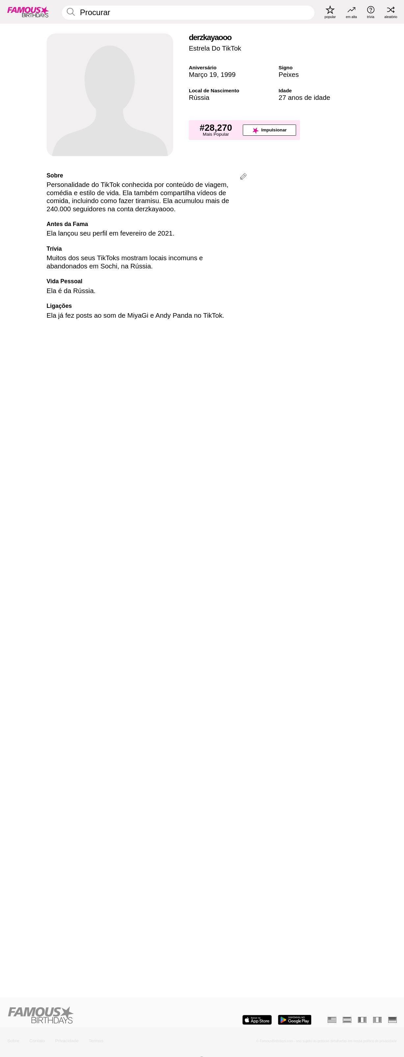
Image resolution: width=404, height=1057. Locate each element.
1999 (228, 74)
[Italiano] (377, 1020)
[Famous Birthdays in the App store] (257, 1020)
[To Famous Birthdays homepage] (28, 12)
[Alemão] (392, 1020)
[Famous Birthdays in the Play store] (294, 1020)
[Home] (103, 1015)
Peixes (289, 74)
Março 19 (203, 74)
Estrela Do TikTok (215, 48)
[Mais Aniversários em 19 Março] (170, 759)
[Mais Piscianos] (336, 759)
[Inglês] (332, 1020)
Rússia (199, 97)
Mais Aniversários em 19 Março (85, 729)
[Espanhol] (347, 1020)
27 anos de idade (304, 97)
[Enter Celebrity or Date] (188, 13)
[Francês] (362, 1020)
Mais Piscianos (230, 729)
